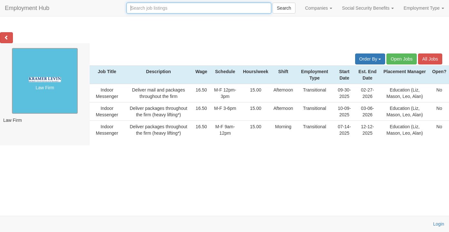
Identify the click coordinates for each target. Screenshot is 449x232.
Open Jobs (402, 59)
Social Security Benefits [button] (368, 8)
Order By (370, 59)
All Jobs (430, 59)
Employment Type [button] (424, 8)
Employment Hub (27, 8)
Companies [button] (319, 8)
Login (438, 224)
